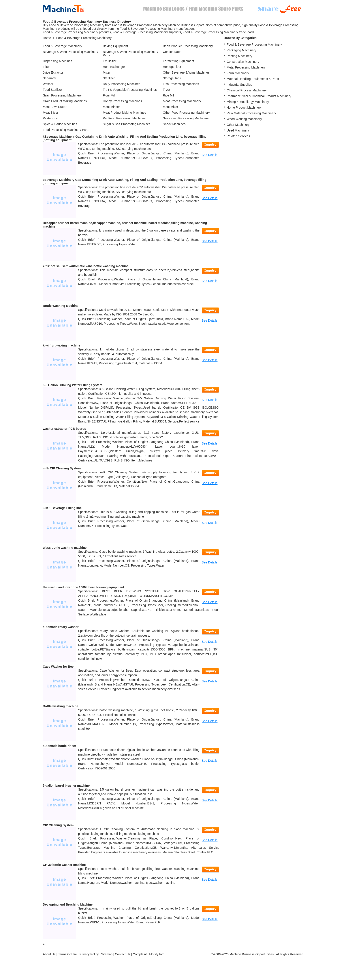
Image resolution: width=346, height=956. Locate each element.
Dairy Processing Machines (121, 84)
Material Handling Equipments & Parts (253, 79)
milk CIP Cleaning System (62, 468)
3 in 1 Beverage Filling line (62, 508)
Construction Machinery (243, 61)
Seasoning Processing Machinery (186, 118)
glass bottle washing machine (64, 547)
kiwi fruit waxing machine (61, 345)
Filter (46, 67)
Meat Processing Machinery (182, 101)
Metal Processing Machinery (246, 67)
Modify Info (156, 954)
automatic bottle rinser (59, 746)
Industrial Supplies (239, 84)
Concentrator (172, 52)
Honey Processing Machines (122, 101)
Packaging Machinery (241, 50)
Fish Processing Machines (181, 84)
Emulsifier (109, 61)
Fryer (166, 89)
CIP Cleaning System (58, 825)
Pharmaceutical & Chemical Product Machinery (259, 96)
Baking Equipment (115, 46)
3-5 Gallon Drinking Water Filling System (72, 385)
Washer (48, 84)
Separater (49, 78)
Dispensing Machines (57, 61)
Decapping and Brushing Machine (68, 904)
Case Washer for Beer (59, 666)
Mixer (106, 72)
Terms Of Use (67, 954)
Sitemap (106, 954)
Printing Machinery (239, 56)
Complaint (140, 954)
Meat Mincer (111, 107)
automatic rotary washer (61, 627)
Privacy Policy (89, 954)
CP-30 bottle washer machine (64, 865)
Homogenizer (172, 67)
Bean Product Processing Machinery (188, 46)
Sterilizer (109, 78)
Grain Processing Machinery (62, 95)
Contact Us (122, 954)
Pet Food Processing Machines (124, 118)
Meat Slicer (50, 112)
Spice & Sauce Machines (60, 124)
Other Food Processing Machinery (186, 112)
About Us (49, 954)
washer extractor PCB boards (64, 428)
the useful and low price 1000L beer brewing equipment (83, 587)
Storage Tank (172, 78)
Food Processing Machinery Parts (66, 130)
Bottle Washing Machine (60, 306)
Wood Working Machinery (244, 119)
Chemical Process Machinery (247, 90)
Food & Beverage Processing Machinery (84, 38)
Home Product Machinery (244, 107)
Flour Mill (109, 95)
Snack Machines (174, 124)
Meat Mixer (170, 107)
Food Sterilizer (53, 89)
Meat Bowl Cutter (54, 107)
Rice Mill (169, 95)
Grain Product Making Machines (65, 101)
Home (47, 38)
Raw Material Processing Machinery (251, 113)
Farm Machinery (238, 73)
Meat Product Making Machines (124, 112)
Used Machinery (238, 130)
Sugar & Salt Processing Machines (126, 124)
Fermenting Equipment (178, 61)
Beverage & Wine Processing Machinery (70, 52)
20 (44, 944)
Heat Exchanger (114, 67)
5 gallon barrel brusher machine (66, 785)
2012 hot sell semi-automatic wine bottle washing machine (85, 266)
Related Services (238, 136)
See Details (210, 155)
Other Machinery (238, 124)
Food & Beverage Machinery (62, 46)
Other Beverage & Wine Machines (186, 72)
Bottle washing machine (60, 706)
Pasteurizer (50, 118)
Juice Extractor (53, 72)
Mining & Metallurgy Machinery (248, 102)
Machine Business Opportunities (251, 954)
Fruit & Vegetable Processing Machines (130, 89)
